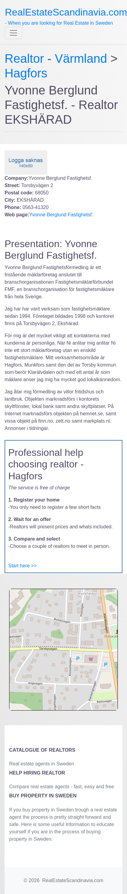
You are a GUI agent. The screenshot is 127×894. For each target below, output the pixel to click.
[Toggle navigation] (13, 33)
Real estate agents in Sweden (41, 763)
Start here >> (22, 565)
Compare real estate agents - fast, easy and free (61, 786)
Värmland (81, 58)
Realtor (26, 58)
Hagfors (26, 73)
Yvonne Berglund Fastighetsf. (61, 214)
